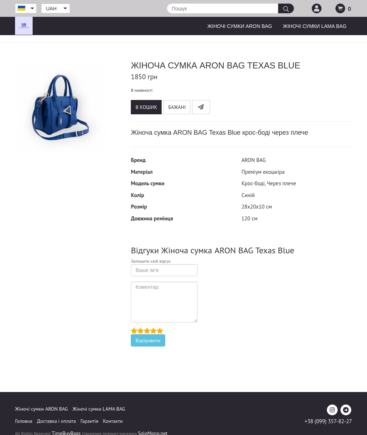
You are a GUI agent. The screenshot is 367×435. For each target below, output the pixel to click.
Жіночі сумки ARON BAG (239, 26)
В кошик (146, 107)
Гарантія (90, 421)
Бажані (177, 107)
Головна (23, 421)
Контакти (113, 421)
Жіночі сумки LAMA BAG (315, 26)
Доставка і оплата (56, 421)
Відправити (147, 340)
